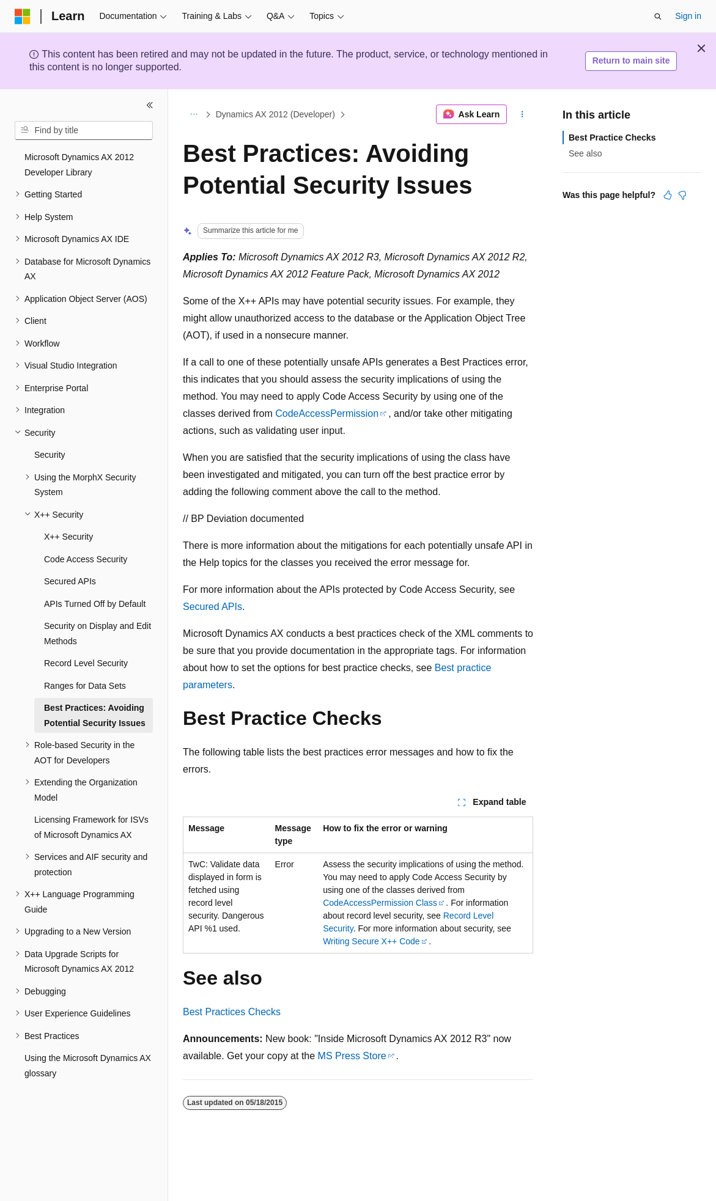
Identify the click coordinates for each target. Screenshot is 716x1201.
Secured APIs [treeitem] (70, 581)
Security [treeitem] (49, 455)
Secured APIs (212, 606)
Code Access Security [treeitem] (85, 559)
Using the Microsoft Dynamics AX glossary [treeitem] (87, 1065)
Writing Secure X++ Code (371, 941)
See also (585, 153)
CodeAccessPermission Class (380, 903)
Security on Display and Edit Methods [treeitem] (97, 633)
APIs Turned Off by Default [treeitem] (95, 604)
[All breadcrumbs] (193, 114)
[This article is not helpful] (682, 195)
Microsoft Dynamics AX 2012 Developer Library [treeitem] (79, 164)
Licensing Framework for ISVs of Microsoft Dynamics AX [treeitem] (91, 827)
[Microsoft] (23, 16)
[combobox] (84, 131)
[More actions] (522, 114)
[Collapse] (150, 105)
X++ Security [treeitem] (68, 537)
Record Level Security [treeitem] (86, 663)
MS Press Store (352, 1056)
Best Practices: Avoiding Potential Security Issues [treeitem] (95, 715)
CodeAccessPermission (326, 413)
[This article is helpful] (667, 195)
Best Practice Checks (612, 137)
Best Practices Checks (232, 1012)
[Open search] (658, 17)
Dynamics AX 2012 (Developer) (275, 114)
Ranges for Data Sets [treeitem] (85, 686)
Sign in (688, 16)
